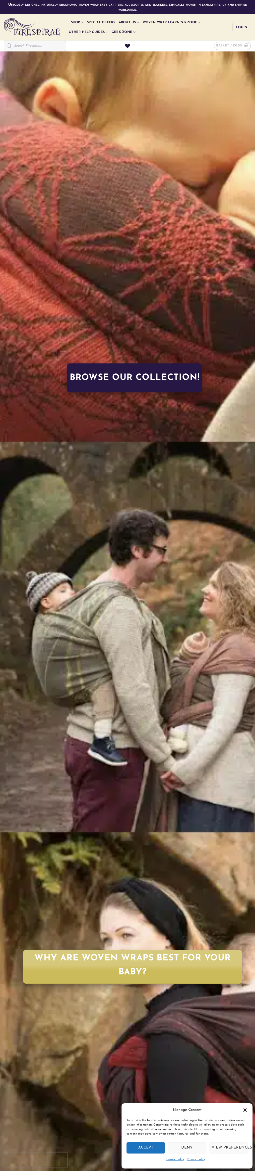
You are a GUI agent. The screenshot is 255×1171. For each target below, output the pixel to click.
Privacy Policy (196, 1159)
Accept (145, 1148)
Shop (77, 22)
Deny (187, 1148)
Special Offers (101, 22)
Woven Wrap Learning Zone (172, 22)
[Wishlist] (127, 45)
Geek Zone (124, 32)
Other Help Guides (88, 32)
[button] (245, 1110)
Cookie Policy (175, 1159)
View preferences (230, 1148)
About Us (129, 22)
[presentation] (35, 1160)
